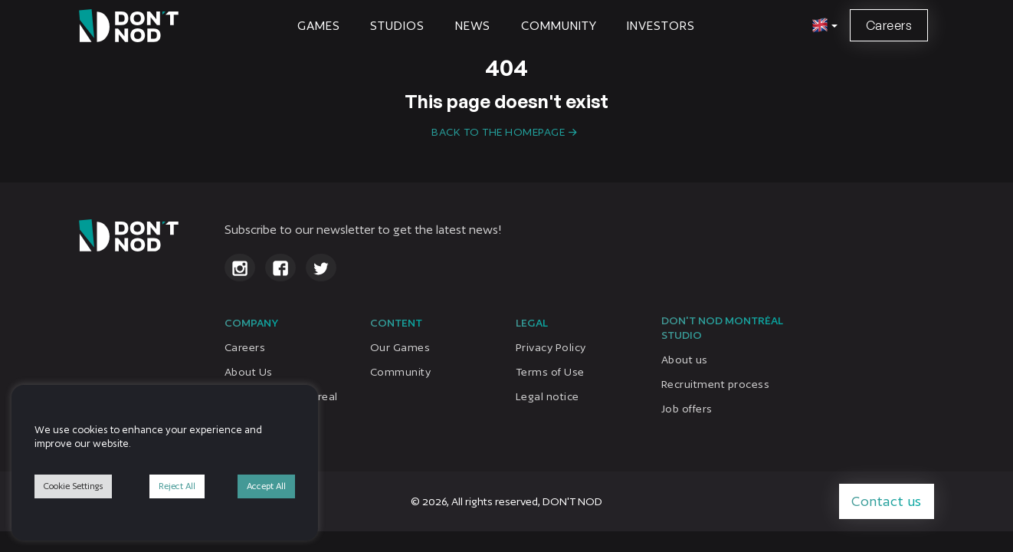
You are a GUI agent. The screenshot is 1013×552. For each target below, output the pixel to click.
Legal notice (547, 396)
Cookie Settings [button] (73, 486)
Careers (889, 25)
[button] (822, 26)
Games (318, 25)
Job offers (687, 408)
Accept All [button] (266, 486)
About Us (249, 372)
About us (684, 359)
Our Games (400, 347)
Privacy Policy (551, 347)
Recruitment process (715, 384)
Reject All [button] (177, 486)
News (473, 25)
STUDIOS (397, 25)
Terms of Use (550, 372)
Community (558, 25)
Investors (660, 25)
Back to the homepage (498, 132)
